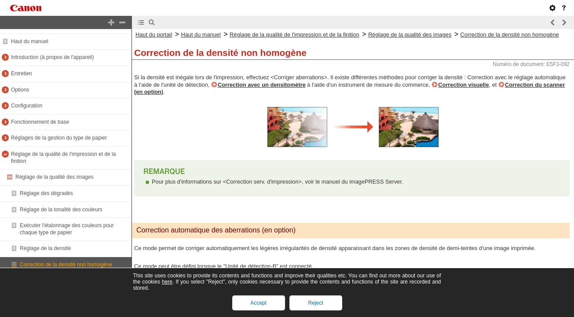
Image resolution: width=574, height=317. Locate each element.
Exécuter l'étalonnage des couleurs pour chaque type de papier (67, 229)
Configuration (26, 106)
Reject (315, 303)
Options (20, 90)
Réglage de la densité (45, 248)
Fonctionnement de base (40, 122)
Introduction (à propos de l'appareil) (52, 57)
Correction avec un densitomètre (262, 84)
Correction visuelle (463, 84)
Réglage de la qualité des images (54, 177)
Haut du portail (153, 34)
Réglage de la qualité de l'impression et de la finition (294, 34)
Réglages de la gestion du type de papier (59, 138)
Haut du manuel (29, 41)
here (167, 282)
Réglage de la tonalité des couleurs (61, 209)
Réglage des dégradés (46, 193)
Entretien (21, 73)
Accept (258, 303)
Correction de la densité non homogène (66, 265)
